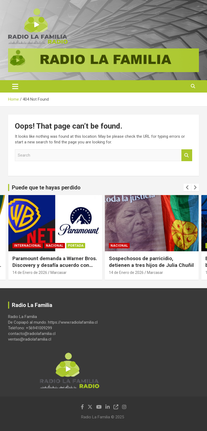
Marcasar (58, 272)
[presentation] (187, 187)
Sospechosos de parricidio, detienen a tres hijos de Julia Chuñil (151, 261)
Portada (76, 246)
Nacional (54, 246)
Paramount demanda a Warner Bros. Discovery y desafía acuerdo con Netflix (54, 265)
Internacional (27, 246)
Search (186, 155)
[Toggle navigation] (15, 86)
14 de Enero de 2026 (29, 272)
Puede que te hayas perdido (46, 187)
